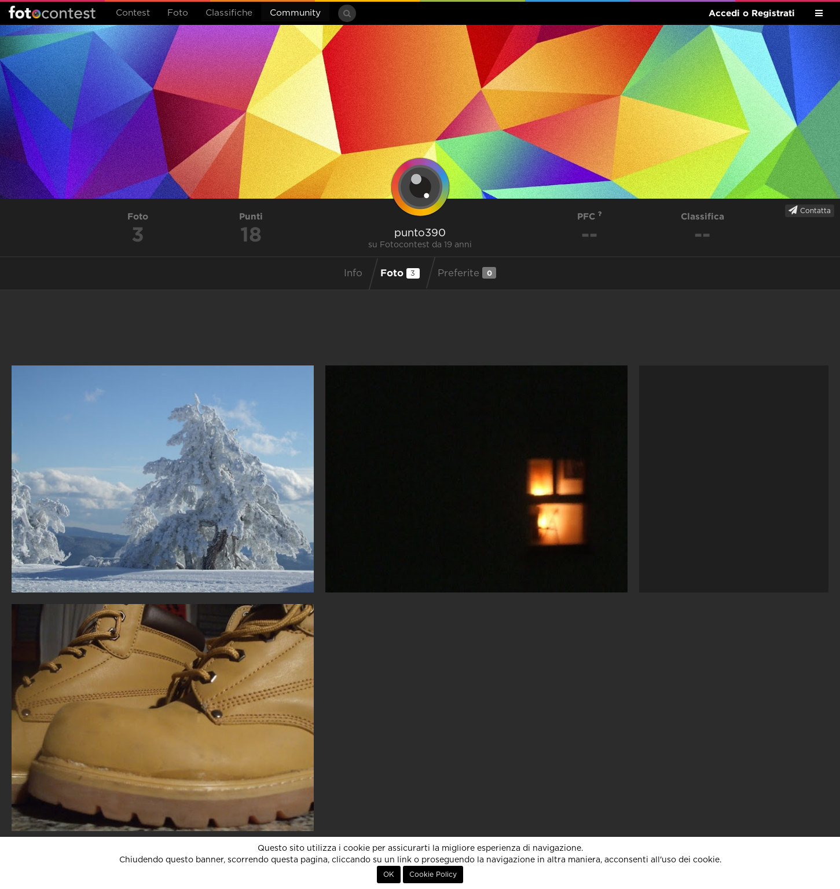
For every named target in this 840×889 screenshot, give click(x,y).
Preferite (467, 273)
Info (353, 273)
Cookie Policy (433, 874)
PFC (589, 216)
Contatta (809, 210)
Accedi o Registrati (752, 13)
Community (295, 13)
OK (388, 874)
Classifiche (229, 13)
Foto (177, 13)
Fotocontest (52, 12)
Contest (133, 13)
